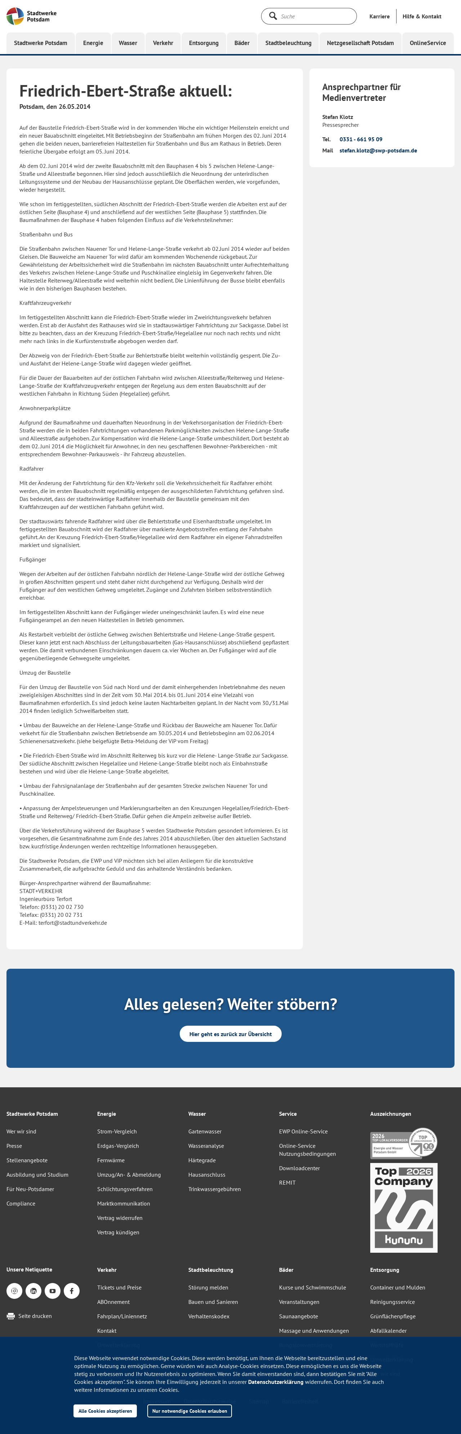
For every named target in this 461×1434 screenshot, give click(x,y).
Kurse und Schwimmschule (312, 1287)
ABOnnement (113, 1301)
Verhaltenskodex (208, 1316)
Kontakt (106, 1330)
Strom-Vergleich (117, 1131)
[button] (422, 16)
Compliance (20, 1203)
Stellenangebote (27, 1160)
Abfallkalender (388, 1330)
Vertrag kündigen (118, 1232)
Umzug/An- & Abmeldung (129, 1174)
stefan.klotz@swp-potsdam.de (378, 150)
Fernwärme (111, 1160)
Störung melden (208, 1287)
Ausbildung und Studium (37, 1174)
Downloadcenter (299, 1168)
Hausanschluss (206, 1174)
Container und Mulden (397, 1287)
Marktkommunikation (123, 1203)
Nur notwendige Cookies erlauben (189, 1410)
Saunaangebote (298, 1316)
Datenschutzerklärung (276, 1381)
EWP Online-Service (303, 1131)
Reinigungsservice (392, 1301)
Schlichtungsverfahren (125, 1189)
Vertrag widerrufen (120, 1217)
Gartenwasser (204, 1131)
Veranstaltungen (299, 1301)
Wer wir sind (21, 1131)
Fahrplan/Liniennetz (122, 1316)
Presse (14, 1145)
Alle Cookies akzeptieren (105, 1410)
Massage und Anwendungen (314, 1330)
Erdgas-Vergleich (118, 1145)
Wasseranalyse (206, 1145)
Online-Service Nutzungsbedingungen (307, 1149)
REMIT (287, 1182)
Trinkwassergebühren (214, 1189)
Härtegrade (202, 1160)
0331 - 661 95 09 (361, 139)
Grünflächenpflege (393, 1316)
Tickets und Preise (119, 1287)
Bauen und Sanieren (213, 1301)
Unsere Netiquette (29, 1269)
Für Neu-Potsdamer (30, 1189)
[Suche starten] (273, 16)
